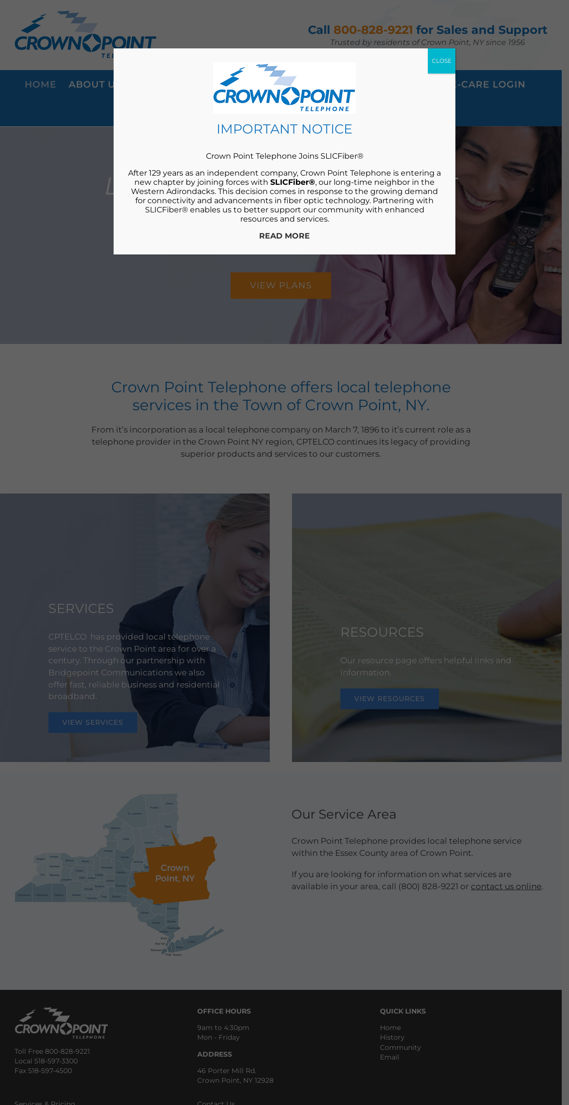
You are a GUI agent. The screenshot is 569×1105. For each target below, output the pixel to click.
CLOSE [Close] (442, 60)
